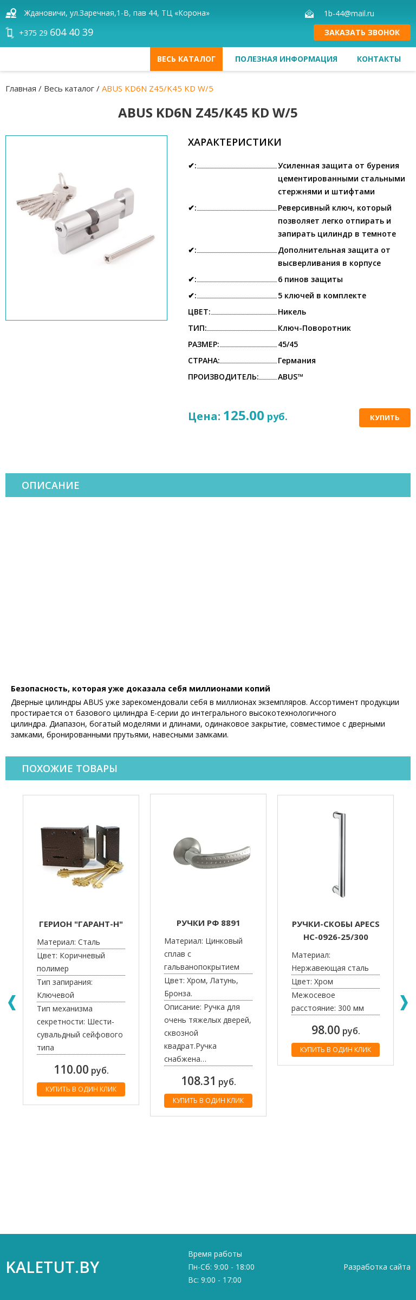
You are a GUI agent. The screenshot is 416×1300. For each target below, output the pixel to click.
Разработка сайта (377, 1267)
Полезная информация (286, 59)
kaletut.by (52, 1266)
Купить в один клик (81, 1089)
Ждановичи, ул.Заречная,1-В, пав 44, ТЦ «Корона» (117, 13)
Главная (20, 88)
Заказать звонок (362, 32)
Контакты (379, 59)
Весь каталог (186, 59)
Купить (385, 417)
